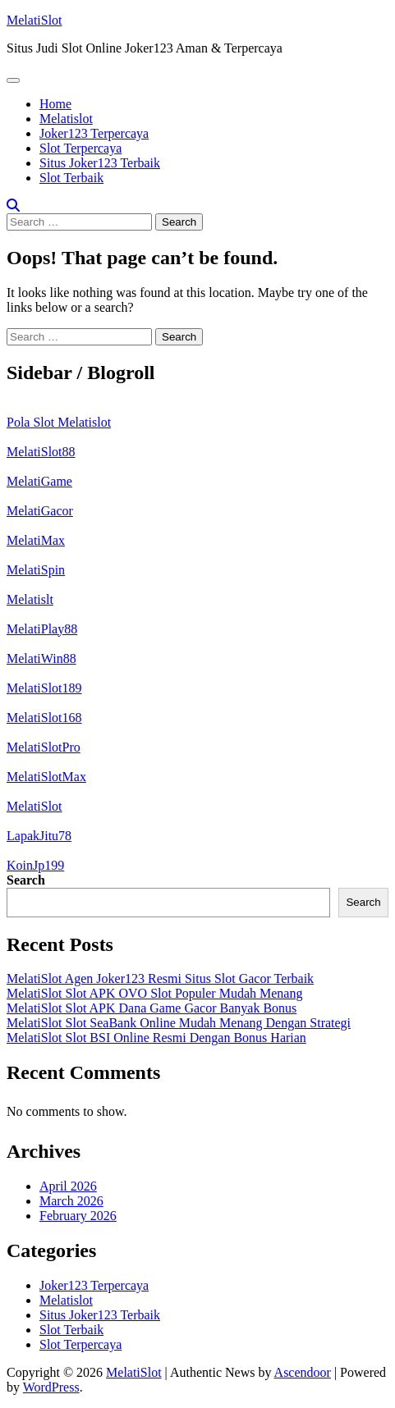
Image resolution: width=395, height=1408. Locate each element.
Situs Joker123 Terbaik (99, 163)
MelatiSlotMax (46, 777)
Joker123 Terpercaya (94, 133)
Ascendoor (302, 1372)
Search (26, 880)
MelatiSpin (36, 570)
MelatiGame (39, 481)
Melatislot (66, 119)
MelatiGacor (40, 511)
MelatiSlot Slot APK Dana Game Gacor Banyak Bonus (151, 1008)
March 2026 (71, 1201)
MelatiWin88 (41, 658)
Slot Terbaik (71, 178)
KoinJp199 (35, 865)
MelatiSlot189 (44, 688)
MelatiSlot (34, 20)
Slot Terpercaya (80, 148)
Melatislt (30, 599)
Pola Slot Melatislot (59, 422)
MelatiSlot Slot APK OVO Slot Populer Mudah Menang (154, 993)
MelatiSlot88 (41, 452)
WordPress (51, 1387)
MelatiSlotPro (43, 747)
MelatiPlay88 (42, 629)
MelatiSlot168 (44, 718)
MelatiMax (36, 540)
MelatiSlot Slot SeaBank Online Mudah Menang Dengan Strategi (179, 1023)
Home (55, 104)
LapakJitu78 (39, 836)
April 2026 (68, 1186)
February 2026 (78, 1216)
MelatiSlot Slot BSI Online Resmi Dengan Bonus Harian (156, 1038)
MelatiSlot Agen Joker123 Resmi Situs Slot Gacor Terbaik (160, 978)
